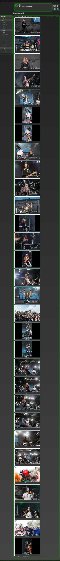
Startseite (4, 18)
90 (21, 16)
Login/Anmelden (5, 49)
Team (3, 26)
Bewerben (4, 22)
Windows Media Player (54, 9)
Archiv (3, 46)
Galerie (4, 42)
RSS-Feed (4, 44)
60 (19, 16)
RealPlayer (57, 9)
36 (57, 16)
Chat (3, 28)
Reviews (4, 36)
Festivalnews (5, 34)
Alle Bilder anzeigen (33, 16)
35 (56, 16)
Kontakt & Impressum (6, 51)
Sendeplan (4, 24)
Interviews (4, 38)
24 (16, 16)
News (3, 32)
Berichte (4, 40)
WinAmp (57, 6)
